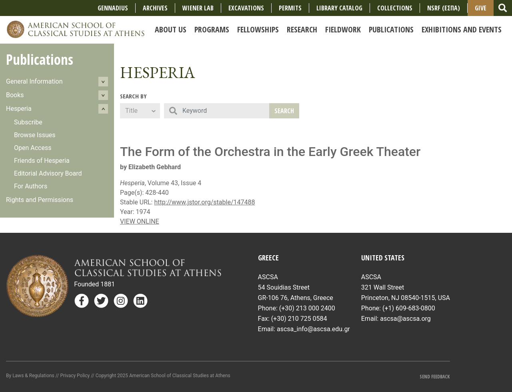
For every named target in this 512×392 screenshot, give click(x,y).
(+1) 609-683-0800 (408, 308)
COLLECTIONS (394, 8)
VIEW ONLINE (139, 221)
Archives (155, 8)
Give (480, 8)
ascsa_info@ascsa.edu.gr (313, 329)
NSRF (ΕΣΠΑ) (443, 8)
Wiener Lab (198, 8)
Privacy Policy (75, 375)
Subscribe (28, 122)
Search (284, 110)
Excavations (246, 8)
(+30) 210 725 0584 (299, 318)
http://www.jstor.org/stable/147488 (204, 202)
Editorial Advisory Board (48, 173)
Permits (290, 8)
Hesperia (19, 108)
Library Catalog (339, 8)
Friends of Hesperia (42, 160)
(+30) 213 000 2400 (307, 308)
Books (15, 95)
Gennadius (113, 8)
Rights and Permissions (39, 200)
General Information (34, 81)
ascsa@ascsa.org (405, 318)
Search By (133, 96)
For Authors (30, 186)
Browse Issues (35, 135)
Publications (39, 59)
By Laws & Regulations (30, 375)
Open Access (32, 148)
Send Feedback (435, 376)
